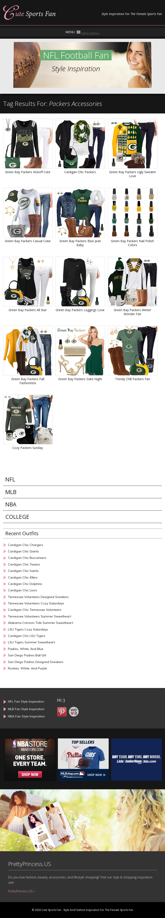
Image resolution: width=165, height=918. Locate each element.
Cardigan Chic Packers (80, 172)
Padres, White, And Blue (25, 649)
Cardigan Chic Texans (24, 564)
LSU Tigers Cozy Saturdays (28, 629)
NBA (10, 504)
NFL (10, 479)
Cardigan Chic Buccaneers (27, 558)
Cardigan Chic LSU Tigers (26, 636)
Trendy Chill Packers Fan (132, 379)
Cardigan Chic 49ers (23, 577)
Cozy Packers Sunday (27, 448)
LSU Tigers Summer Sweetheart (31, 642)
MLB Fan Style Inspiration (26, 709)
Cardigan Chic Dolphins (25, 584)
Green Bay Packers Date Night (80, 379)
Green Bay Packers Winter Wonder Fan (132, 312)
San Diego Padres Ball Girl (27, 655)
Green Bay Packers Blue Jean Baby (80, 243)
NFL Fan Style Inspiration (26, 701)
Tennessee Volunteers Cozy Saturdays (36, 603)
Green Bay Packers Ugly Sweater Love (132, 174)
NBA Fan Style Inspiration (26, 716)
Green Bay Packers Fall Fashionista (27, 381)
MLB (10, 492)
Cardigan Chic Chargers (25, 545)
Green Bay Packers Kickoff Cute (27, 172)
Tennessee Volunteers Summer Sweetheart (39, 616)
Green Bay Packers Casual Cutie (28, 241)
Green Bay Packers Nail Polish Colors (132, 243)
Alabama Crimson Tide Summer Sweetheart (40, 623)
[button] (90, 33)
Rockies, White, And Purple (27, 668)
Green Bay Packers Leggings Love (80, 310)
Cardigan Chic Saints (23, 571)
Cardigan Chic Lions (22, 590)
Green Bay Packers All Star (28, 310)
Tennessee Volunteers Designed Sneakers (38, 597)
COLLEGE (17, 516)
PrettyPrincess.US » (21, 891)
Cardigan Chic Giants (23, 551)
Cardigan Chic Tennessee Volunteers (34, 609)
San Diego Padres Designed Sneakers (35, 662)
